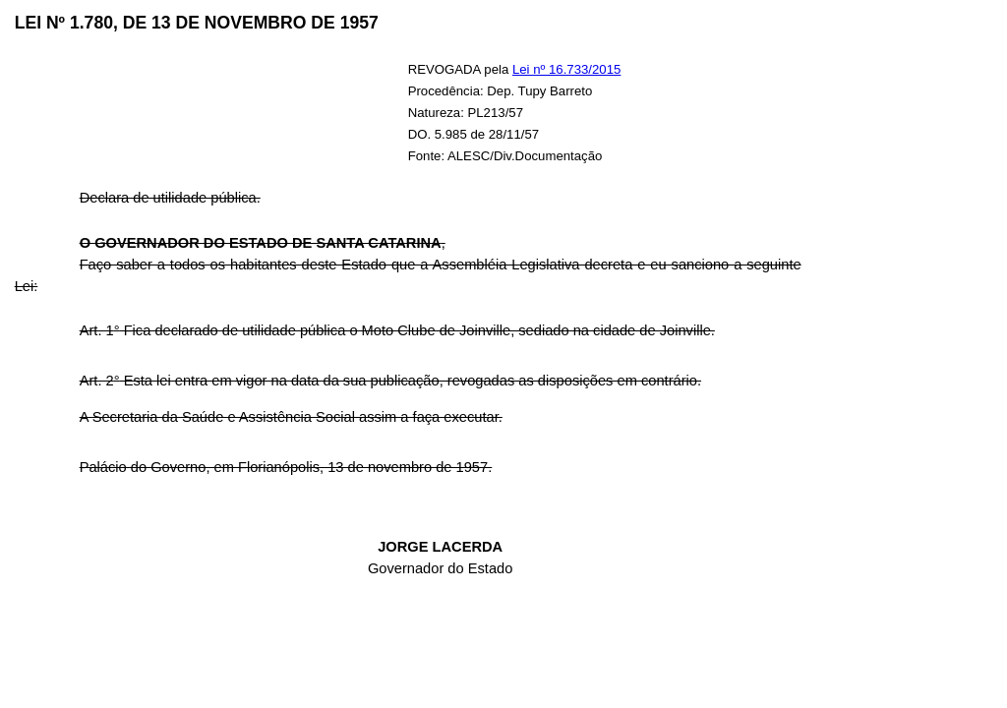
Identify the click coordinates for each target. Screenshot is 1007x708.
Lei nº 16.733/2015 (566, 69)
